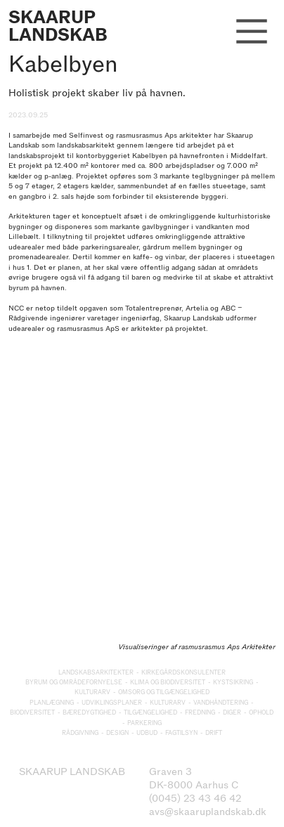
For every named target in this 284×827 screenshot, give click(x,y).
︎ (252, 32)
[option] (141, 509)
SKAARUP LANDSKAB (58, 25)
